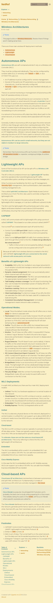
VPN (14, 532)
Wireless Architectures (10, 22)
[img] (46, 4)
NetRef (5, 4)
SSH (37, 73)
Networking (13, 19)
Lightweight (9, 52)
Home (3, 19)
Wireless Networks (25, 39)
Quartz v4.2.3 (16, 595)
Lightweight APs (7, 554)
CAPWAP (6, 556)
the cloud (41, 483)
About (3, 597)
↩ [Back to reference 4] (28, 541)
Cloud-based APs (7, 584)
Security (8, 87)
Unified (7, 573)
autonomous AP (23, 323)
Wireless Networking (28, 19)
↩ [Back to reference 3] (47, 536)
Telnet (30, 73)
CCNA (31, 497)
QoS (15, 87)
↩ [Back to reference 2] (23, 532)
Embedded (8, 577)
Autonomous (10, 50)
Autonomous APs (7, 552)
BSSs (7, 314)
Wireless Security (43, 555)
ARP (31, 348)
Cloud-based (10, 55)
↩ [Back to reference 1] (37, 529)
